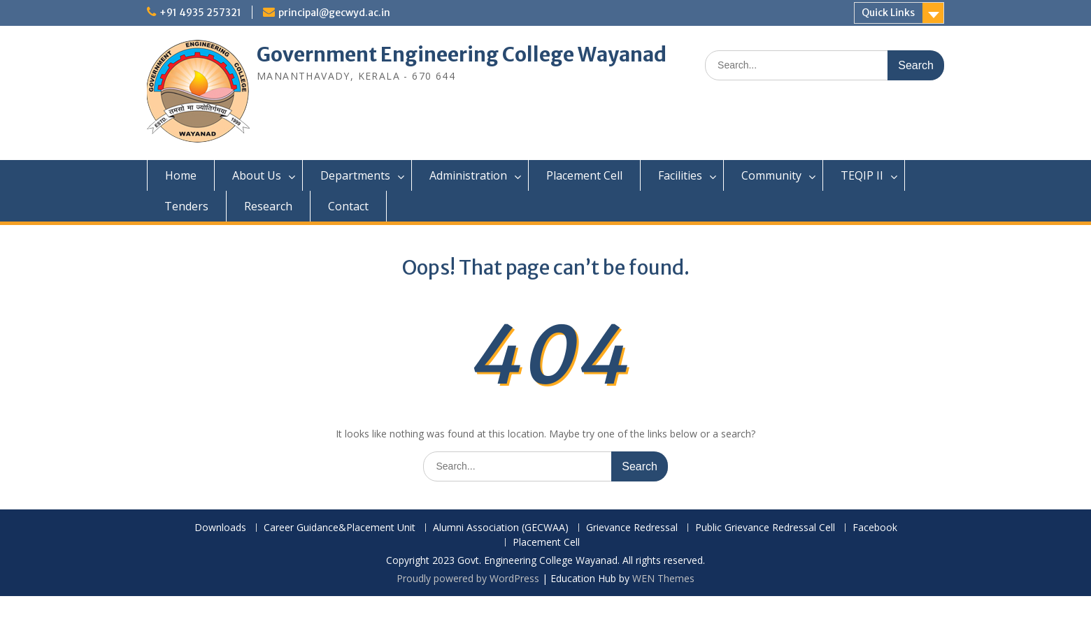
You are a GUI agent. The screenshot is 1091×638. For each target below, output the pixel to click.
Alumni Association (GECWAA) (501, 527)
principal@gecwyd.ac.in (334, 12)
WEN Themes (663, 578)
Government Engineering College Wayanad (461, 54)
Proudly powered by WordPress (468, 578)
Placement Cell (584, 175)
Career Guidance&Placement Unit (339, 527)
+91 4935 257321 (200, 12)
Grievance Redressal (632, 527)
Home (181, 175)
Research (268, 206)
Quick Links (888, 12)
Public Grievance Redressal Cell (765, 527)
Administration (468, 175)
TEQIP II (862, 175)
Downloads (220, 527)
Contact (348, 206)
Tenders (186, 206)
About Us (256, 175)
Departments (355, 175)
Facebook (875, 527)
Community (771, 175)
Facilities (680, 175)
